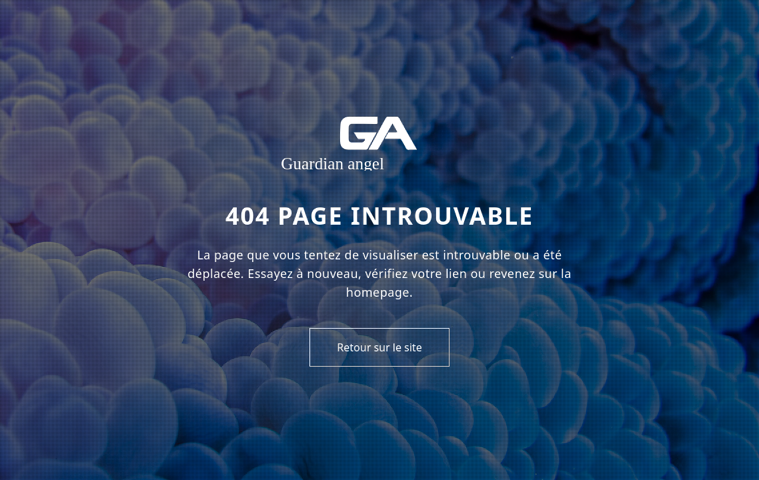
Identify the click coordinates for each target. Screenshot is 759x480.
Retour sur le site (379, 347)
